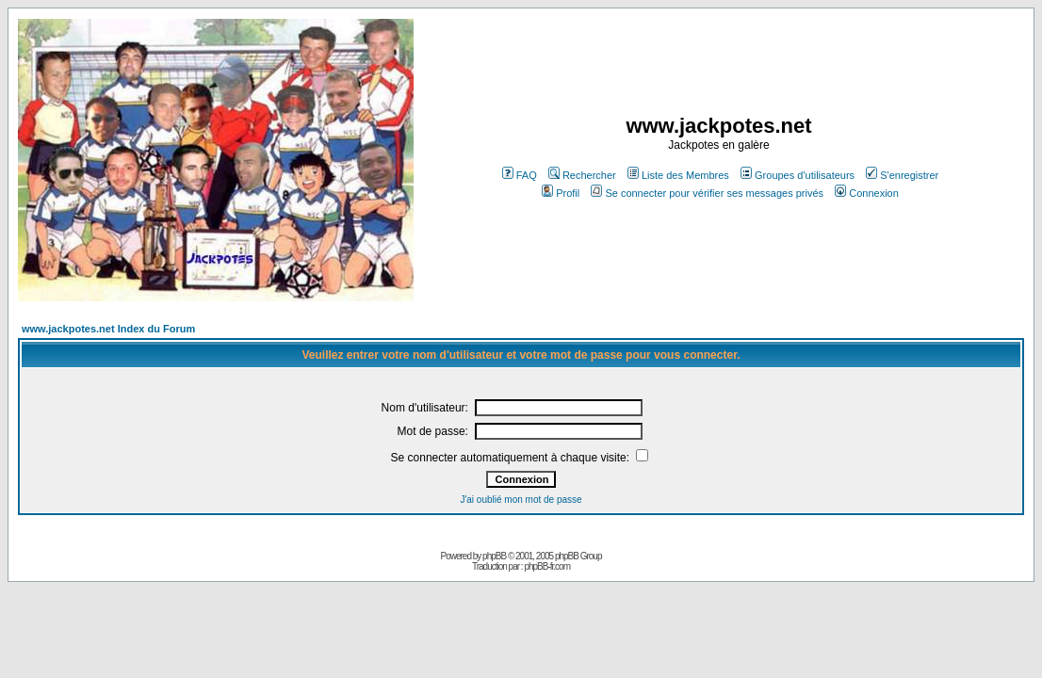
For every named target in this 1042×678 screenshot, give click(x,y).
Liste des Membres (678, 175)
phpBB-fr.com (547, 566)
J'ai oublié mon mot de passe (520, 499)
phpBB (494, 556)
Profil (560, 193)
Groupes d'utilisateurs (798, 175)
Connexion (867, 193)
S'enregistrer (902, 175)
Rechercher (582, 175)
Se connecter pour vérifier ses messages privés (707, 193)
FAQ (519, 175)
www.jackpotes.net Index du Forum (108, 328)
